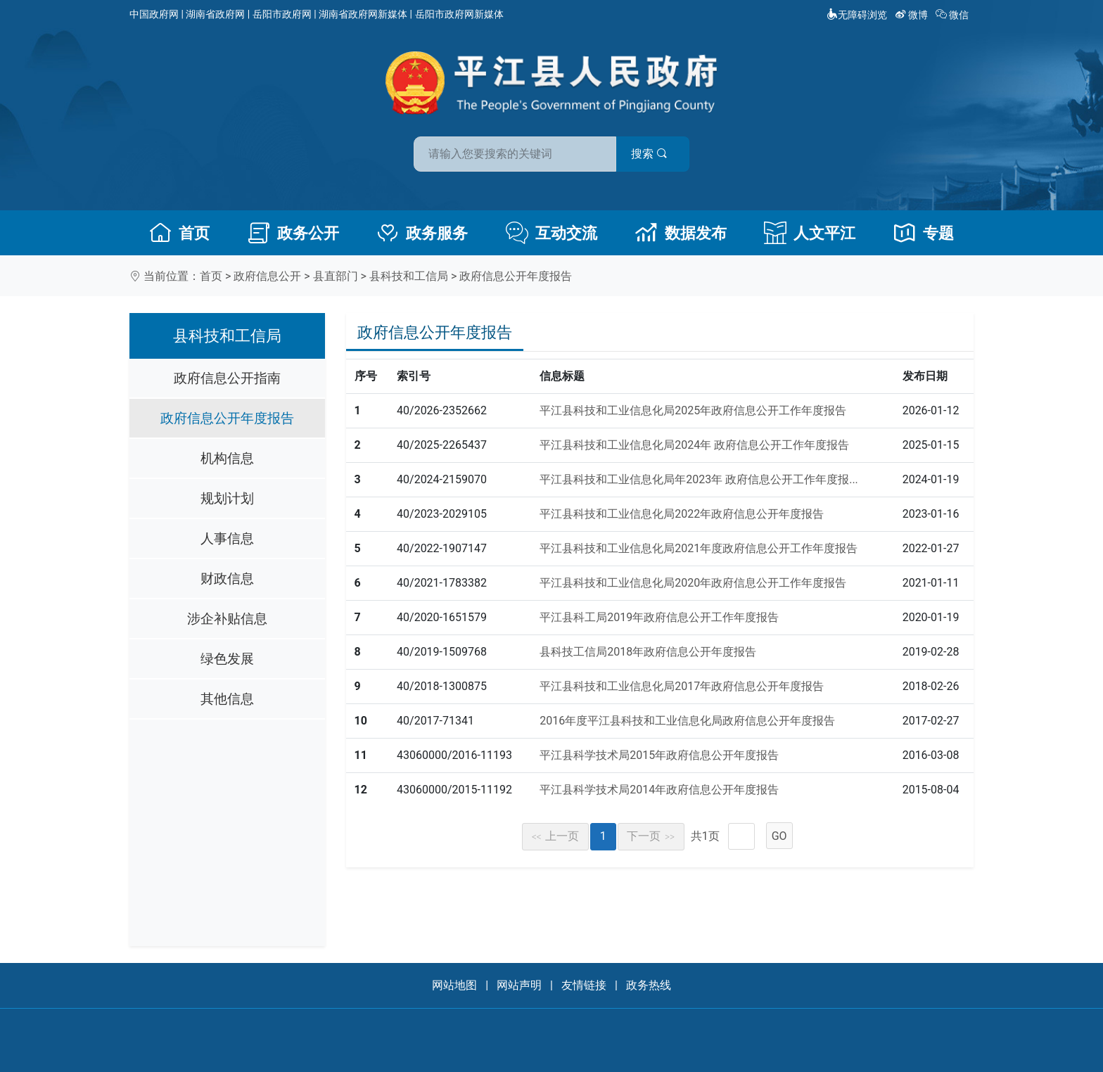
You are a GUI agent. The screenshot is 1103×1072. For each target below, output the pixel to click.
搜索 (652, 153)
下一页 (651, 836)
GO (779, 836)
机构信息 (227, 458)
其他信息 (227, 699)
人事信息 (227, 538)
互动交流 (551, 233)
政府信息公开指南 (227, 378)
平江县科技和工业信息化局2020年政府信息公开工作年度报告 (693, 582)
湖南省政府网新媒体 (363, 14)
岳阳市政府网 (282, 14)
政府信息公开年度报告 (515, 276)
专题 (923, 233)
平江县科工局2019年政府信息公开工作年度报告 (659, 617)
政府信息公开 (267, 276)
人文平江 (809, 233)
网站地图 (454, 985)
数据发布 (681, 233)
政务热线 (648, 985)
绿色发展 (227, 659)
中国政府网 (154, 14)
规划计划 (227, 498)
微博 (913, 14)
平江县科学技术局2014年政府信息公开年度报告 (659, 789)
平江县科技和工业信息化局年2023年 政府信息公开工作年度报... (699, 479)
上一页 (556, 836)
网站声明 (519, 985)
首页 (179, 233)
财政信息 (227, 578)
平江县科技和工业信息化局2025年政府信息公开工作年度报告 (693, 410)
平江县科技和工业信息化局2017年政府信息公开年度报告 (682, 686)
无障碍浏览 (857, 14)
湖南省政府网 (215, 14)
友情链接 (583, 985)
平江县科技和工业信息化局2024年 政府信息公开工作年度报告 (694, 445)
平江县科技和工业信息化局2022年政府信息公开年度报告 (682, 514)
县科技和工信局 (408, 276)
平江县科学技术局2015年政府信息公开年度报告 (659, 755)
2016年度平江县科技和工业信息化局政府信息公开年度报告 (687, 720)
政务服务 (422, 233)
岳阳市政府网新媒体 (459, 14)
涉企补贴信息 (227, 619)
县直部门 (335, 276)
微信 (953, 14)
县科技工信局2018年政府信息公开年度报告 (648, 651)
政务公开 (293, 233)
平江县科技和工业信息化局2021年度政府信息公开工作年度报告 (698, 548)
